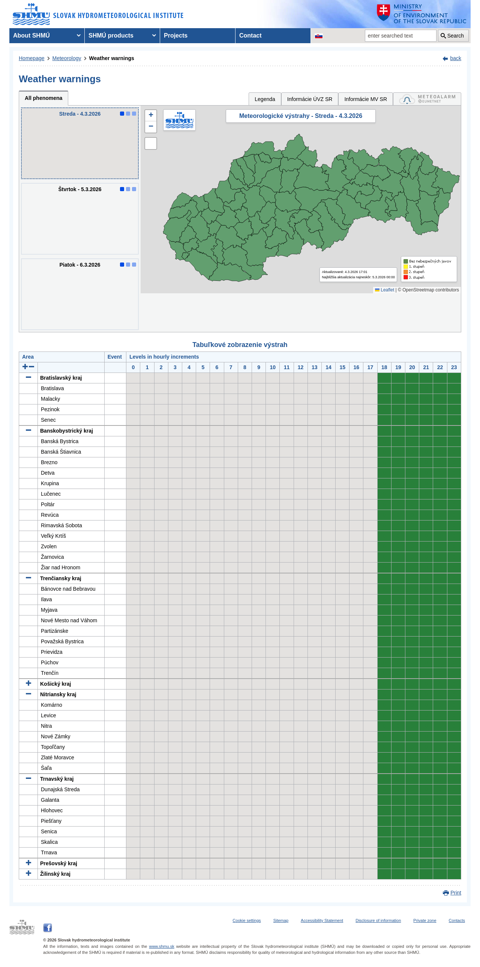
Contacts (457, 920)
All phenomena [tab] (43, 98)
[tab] (427, 99)
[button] (150, 115)
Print (455, 893)
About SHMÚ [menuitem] (31, 35)
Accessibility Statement (322, 920)
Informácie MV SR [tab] (365, 99)
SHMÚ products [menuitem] (111, 35)
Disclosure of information (378, 920)
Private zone (424, 920)
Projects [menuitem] (176, 35)
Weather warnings (111, 58)
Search (455, 36)
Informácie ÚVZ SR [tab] (310, 99)
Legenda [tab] (265, 99)
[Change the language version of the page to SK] (319, 35)
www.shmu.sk (161, 946)
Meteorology (66, 58)
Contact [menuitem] (250, 35)
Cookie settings (246, 920)
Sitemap (280, 920)
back (455, 58)
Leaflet (384, 290)
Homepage (32, 58)
